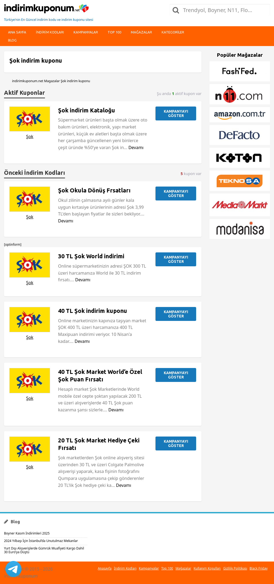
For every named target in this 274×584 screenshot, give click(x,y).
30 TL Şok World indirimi (91, 256)
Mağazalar (141, 32)
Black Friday (259, 568)
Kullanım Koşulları (207, 568)
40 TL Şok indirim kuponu (92, 311)
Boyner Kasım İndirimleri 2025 (27, 533)
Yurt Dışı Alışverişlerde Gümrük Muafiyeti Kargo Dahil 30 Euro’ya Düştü (44, 550)
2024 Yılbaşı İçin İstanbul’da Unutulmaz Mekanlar (41, 541)
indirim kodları (50, 32)
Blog (12, 40)
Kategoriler (173, 32)
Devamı (136, 147)
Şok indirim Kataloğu (86, 110)
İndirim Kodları (125, 568)
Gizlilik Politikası (235, 568)
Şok (29, 136)
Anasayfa (104, 568)
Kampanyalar (86, 32)
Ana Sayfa (17, 32)
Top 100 (114, 32)
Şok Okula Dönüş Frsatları (94, 190)
